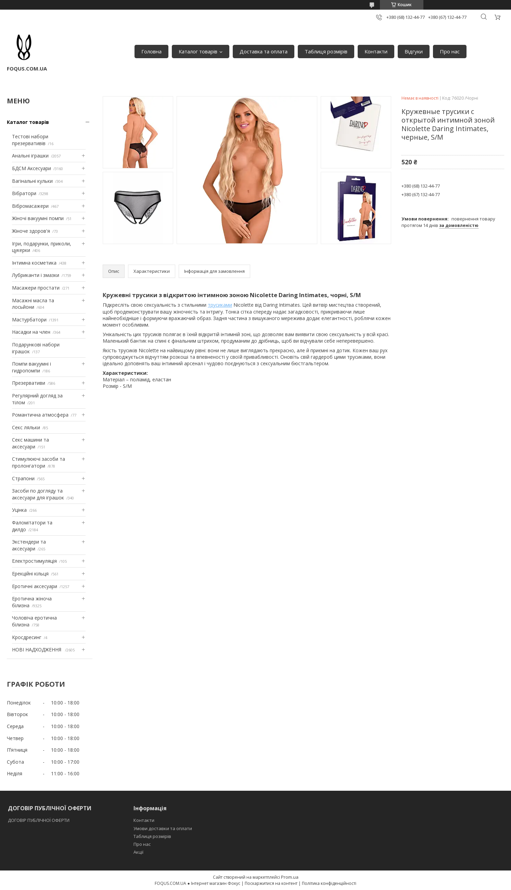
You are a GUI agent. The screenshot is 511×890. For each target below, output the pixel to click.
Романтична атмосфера (40, 414)
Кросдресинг (26, 637)
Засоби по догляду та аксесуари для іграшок (38, 494)
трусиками (220, 305)
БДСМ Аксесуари (31, 168)
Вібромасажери (30, 206)
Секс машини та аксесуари (30, 443)
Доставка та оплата (264, 51)
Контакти (376, 51)
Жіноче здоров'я (31, 231)
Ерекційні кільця (30, 573)
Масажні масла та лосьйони (33, 303)
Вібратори (24, 193)
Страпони (23, 478)
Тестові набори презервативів (30, 140)
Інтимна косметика (34, 262)
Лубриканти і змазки (35, 275)
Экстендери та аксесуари (29, 545)
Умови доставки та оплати (162, 828)
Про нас (450, 51)
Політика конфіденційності (329, 883)
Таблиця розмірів (326, 51)
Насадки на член (31, 332)
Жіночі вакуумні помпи (38, 218)
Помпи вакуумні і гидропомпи (31, 367)
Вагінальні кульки (32, 181)
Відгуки (414, 51)
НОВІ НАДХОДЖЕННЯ (37, 649)
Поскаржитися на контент (271, 883)
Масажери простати (36, 287)
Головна (151, 51)
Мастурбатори (29, 319)
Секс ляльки (26, 427)
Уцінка (19, 510)
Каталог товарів (198, 51)
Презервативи (28, 383)
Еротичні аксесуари (34, 586)
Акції (138, 852)
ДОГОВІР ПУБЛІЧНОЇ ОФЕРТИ (39, 820)
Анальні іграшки (30, 155)
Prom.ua (289, 877)
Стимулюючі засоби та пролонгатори (38, 462)
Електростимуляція (34, 561)
